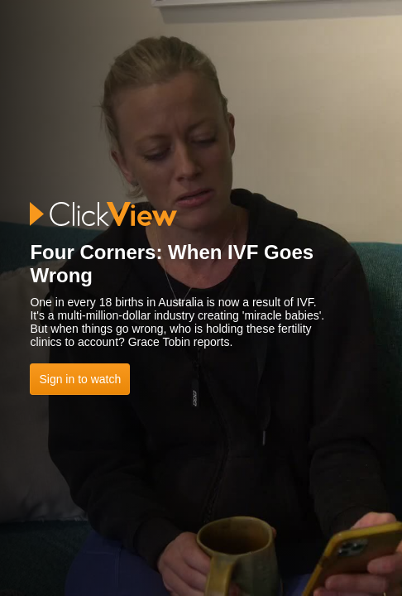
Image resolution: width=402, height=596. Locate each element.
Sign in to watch (80, 379)
